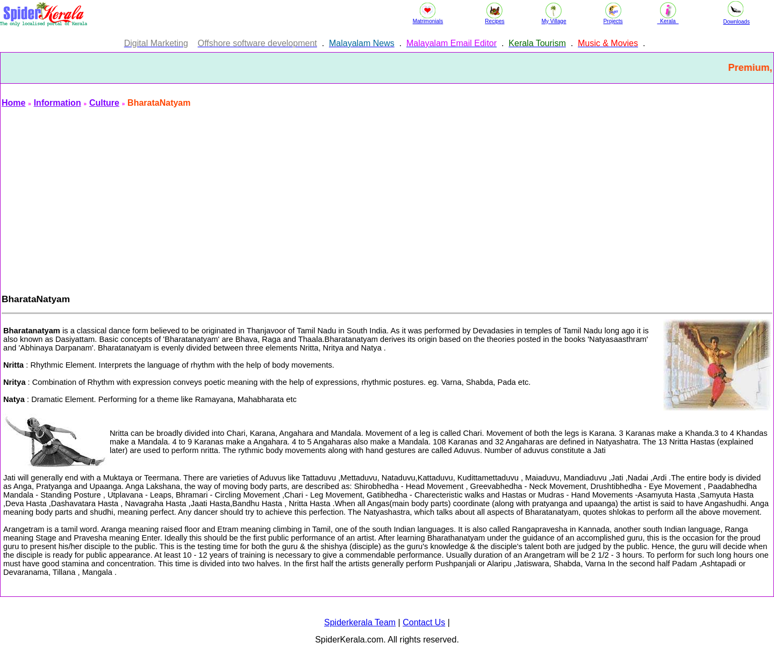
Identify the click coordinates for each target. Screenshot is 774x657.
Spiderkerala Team (360, 622)
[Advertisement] (324, 197)
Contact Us (424, 622)
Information (57, 102)
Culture (104, 102)
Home (13, 102)
